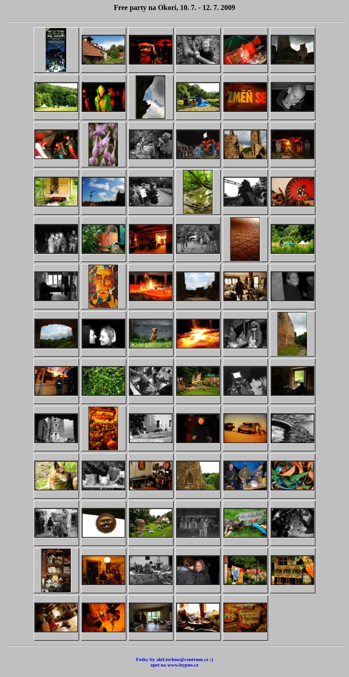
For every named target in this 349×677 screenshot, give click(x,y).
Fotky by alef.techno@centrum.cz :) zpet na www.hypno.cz (174, 662)
